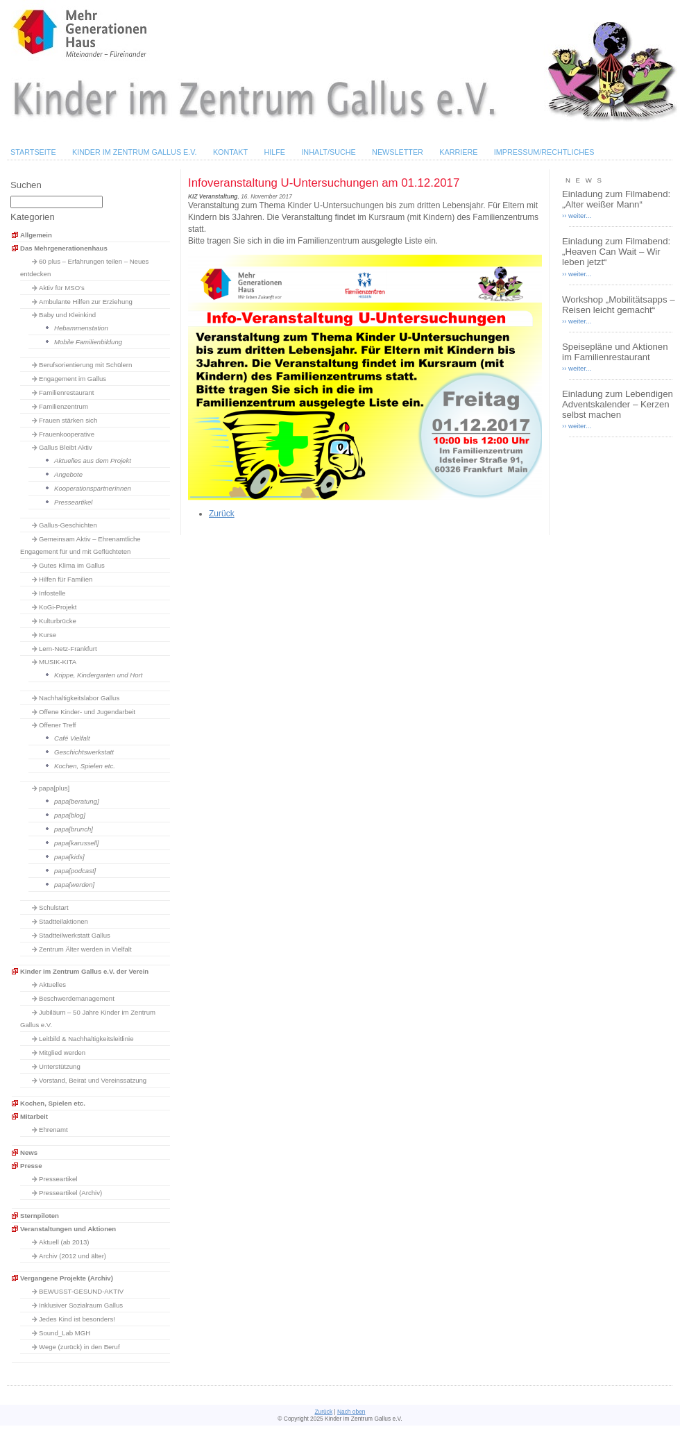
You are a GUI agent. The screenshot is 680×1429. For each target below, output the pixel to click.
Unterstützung (59, 1066)
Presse (31, 1165)
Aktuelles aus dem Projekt (92, 460)
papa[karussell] (76, 843)
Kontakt (230, 152)
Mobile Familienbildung (88, 342)
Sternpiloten (39, 1215)
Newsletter (397, 152)
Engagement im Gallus (72, 378)
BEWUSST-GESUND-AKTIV (81, 1291)
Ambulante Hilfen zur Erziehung (86, 301)
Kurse (47, 635)
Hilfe (274, 152)
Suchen (26, 185)
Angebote (68, 474)
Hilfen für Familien (65, 579)
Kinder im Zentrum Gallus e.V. (134, 152)
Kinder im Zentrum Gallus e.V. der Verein (84, 971)
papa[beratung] (76, 801)
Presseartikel (73, 502)
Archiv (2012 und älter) (72, 1256)
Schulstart (54, 907)
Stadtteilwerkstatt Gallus (74, 935)
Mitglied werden (62, 1052)
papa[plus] (54, 788)
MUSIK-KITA (57, 662)
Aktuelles (52, 984)
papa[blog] (69, 815)
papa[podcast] (75, 870)
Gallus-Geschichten (68, 525)
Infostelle (52, 593)
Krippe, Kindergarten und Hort (98, 675)
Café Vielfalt (72, 738)
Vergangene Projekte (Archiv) (66, 1278)
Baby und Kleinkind (67, 315)
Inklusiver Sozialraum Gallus (81, 1305)
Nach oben (351, 1411)
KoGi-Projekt (57, 607)
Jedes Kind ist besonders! (77, 1319)
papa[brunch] (73, 829)
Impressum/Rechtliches (544, 152)
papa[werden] (74, 884)
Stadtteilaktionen (63, 921)
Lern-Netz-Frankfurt (68, 648)
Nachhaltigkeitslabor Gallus (79, 698)
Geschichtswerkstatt (84, 752)
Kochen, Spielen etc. (84, 766)
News (28, 1152)
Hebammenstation (81, 328)
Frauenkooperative (66, 434)
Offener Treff (57, 725)
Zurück (222, 513)
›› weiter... (576, 215)
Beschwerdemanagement (76, 998)
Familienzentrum (63, 406)
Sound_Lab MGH (64, 1333)
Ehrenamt (53, 1129)
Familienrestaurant (66, 392)
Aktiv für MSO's (62, 287)
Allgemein (36, 235)
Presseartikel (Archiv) (70, 1193)
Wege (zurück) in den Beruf (79, 1347)
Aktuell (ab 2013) (64, 1242)
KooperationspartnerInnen (92, 488)
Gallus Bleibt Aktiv (65, 447)
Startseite (33, 152)
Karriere (458, 152)
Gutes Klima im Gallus (72, 565)
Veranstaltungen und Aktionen (68, 1229)
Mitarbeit (34, 1116)
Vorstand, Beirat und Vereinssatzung (92, 1080)
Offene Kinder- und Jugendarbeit (87, 712)
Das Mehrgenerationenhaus (64, 248)
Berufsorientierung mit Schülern (85, 365)
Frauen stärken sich (68, 420)
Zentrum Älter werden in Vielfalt (85, 949)
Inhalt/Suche (328, 152)
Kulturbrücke (57, 621)
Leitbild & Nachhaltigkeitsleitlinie (86, 1038)
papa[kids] (69, 857)
